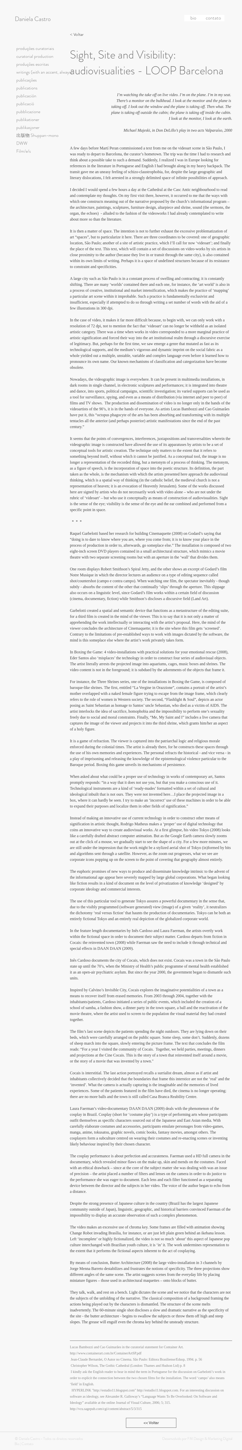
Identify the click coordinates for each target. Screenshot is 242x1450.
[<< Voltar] (151, 1423)
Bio (17, 1444)
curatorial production (34, 56)
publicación (26, 96)
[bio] (193, 18)
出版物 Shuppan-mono (37, 135)
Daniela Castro (33, 19)
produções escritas (32, 64)
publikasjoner (28, 127)
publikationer (27, 119)
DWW (21, 143)
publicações (26, 80)
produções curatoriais (35, 48)
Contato (27, 1444)
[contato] (213, 18)
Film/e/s (23, 151)
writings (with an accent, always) (44, 72)
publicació (25, 104)
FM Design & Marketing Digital (209, 1438)
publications (27, 88)
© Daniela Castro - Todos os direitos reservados (49, 1438)
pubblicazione (28, 111)
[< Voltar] (78, 35)
